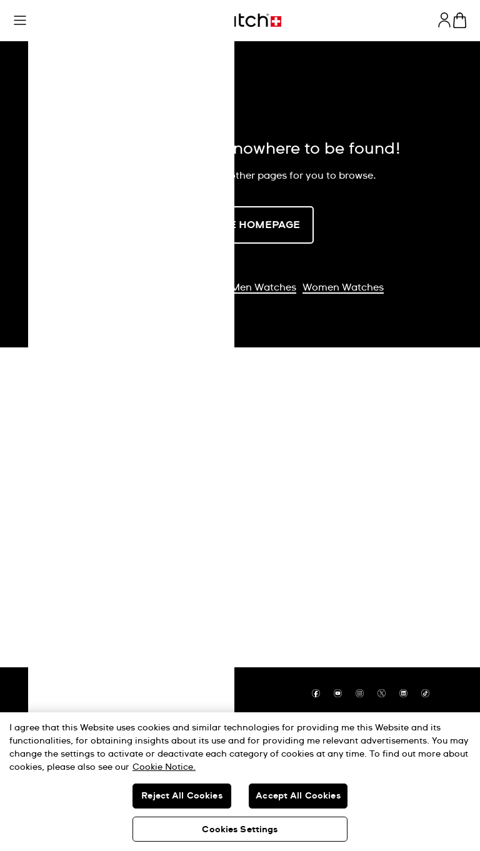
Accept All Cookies (298, 796)
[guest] (444, 19)
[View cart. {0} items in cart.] (460, 20)
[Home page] (240, 20)
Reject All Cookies (181, 796)
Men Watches (263, 287)
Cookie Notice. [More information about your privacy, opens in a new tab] (164, 767)
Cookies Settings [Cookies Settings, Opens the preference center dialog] (240, 829)
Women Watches (343, 287)
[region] (240, 781)
